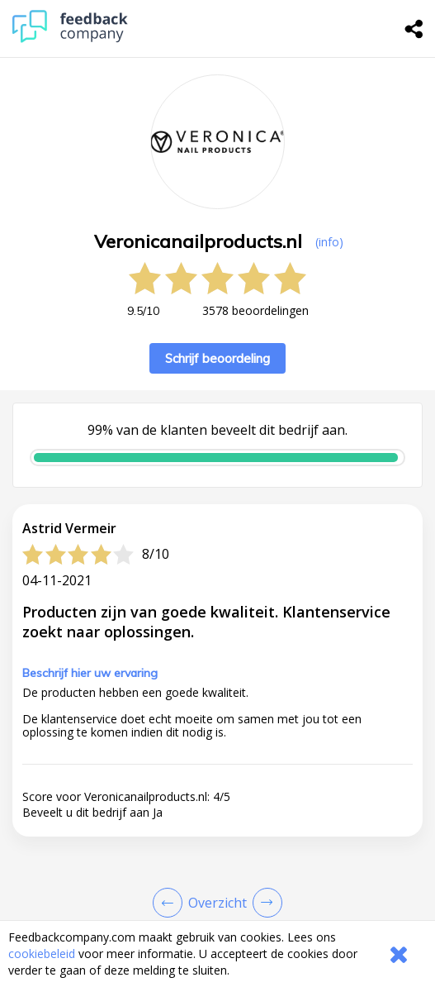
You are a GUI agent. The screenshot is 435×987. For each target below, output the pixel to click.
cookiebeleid (41, 953)
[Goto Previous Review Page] (171, 903)
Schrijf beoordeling (217, 358)
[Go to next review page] (264, 903)
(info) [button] (329, 242)
